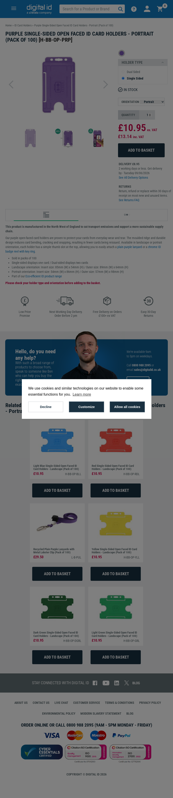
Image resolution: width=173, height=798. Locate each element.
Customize (86, 407)
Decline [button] (46, 407)
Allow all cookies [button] (127, 407)
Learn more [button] (82, 394)
